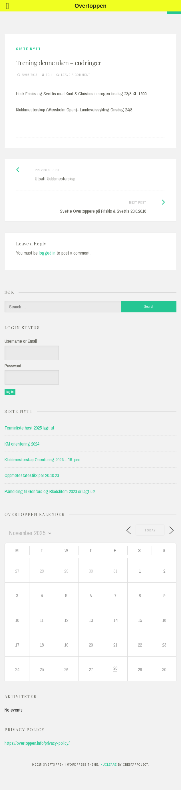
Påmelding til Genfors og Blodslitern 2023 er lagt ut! (50, 491)
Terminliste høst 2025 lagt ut (29, 428)
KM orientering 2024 (22, 444)
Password (13, 366)
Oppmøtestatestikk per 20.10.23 (32, 475)
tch (49, 75)
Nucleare (108, 765)
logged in (47, 253)
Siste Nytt (28, 48)
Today (150, 530)
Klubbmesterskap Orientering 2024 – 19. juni (42, 459)
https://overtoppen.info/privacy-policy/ (37, 743)
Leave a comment (75, 75)
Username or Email (21, 341)
